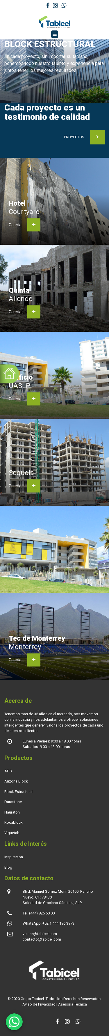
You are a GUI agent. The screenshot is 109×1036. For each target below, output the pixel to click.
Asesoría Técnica (72, 1004)
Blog (8, 867)
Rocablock (13, 822)
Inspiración (13, 857)
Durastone (13, 802)
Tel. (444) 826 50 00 (39, 913)
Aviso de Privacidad (39, 1004)
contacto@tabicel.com (42, 939)
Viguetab (11, 833)
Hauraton (12, 812)
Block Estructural (18, 791)
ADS (8, 771)
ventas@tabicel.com (40, 934)
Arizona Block (16, 781)
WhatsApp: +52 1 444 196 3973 (48, 923)
